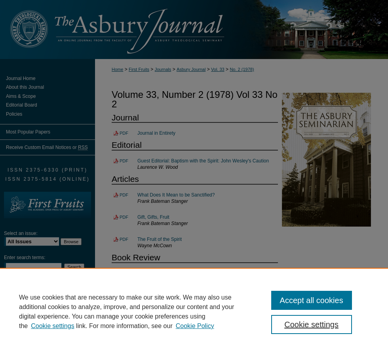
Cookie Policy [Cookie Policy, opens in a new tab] (195, 326)
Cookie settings (52, 326)
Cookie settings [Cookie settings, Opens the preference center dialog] (311, 324)
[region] (194, 311)
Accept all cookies (311, 300)
